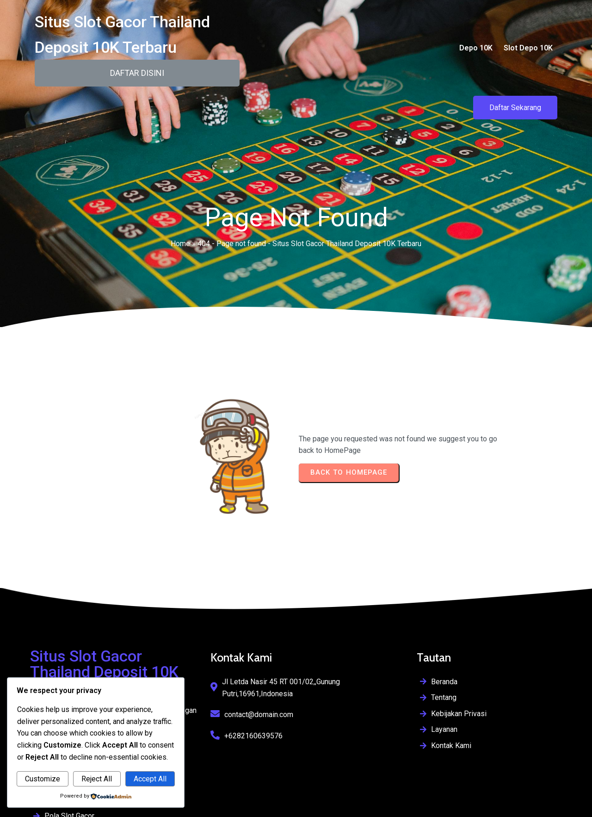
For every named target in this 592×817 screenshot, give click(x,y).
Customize (42, 778)
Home (180, 239)
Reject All (96, 778)
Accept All (150, 778)
